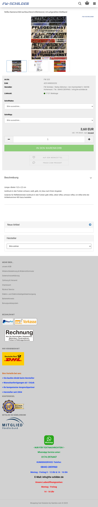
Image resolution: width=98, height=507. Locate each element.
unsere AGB (6, 267)
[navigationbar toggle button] (94, 3)
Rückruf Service (8, 289)
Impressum (6, 285)
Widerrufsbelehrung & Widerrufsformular (18, 271)
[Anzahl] (49, 139)
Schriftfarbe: (9, 101)
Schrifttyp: (8, 115)
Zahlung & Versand (9, 280)
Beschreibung (11, 177)
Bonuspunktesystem (10, 303)
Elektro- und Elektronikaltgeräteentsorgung (19, 294)
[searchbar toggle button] (79, 3)
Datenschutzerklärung (11, 276)
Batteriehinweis (8, 299)
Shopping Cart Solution (39, 503)
